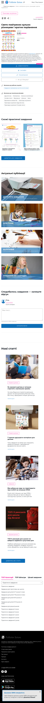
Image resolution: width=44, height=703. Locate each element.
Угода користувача (6, 649)
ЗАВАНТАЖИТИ (22, 66)
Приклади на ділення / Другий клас (14, 102)
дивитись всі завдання (13, 158)
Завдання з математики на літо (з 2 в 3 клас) (16, 88)
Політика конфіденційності (8, 647)
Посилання (22, 75)
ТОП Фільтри (20, 577)
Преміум (3, 656)
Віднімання (17, 98)
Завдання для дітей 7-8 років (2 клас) (13, 595)
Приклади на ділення (10, 13)
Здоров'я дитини (13, 534)
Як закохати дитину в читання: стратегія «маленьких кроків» (19, 388)
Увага (29, 98)
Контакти (3, 659)
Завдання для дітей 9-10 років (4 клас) (11, 602)
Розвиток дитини (13, 382)
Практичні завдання (7, 586)
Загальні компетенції (27, 96)
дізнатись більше (29, 697)
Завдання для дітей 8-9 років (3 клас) (11, 598)
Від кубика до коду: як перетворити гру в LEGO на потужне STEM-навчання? (21, 489)
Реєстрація (39, 2)
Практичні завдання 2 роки (10, 609)
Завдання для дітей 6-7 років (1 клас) (13, 592)
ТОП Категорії (7, 577)
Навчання (11, 484)
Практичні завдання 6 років (10, 620)
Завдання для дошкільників (10, 606)
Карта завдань (5, 661)
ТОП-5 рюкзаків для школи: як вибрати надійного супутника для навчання (21, 540)
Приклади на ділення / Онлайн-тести (14, 105)
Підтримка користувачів (8, 651)
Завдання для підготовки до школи (12, 589)
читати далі (11, 398)
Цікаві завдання (34, 577)
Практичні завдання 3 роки (10, 612)
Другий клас (7, 96)
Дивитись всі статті (13, 561)
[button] (2, 137)
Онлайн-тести (8, 98)
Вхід (33, 2)
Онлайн (22, 70)
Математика (16, 96)
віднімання (32, 53)
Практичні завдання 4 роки (10, 615)
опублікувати (22, 326)
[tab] (7, 578)
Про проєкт (4, 654)
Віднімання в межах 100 (10, 100)
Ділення (24, 98)
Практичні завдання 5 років (10, 617)
